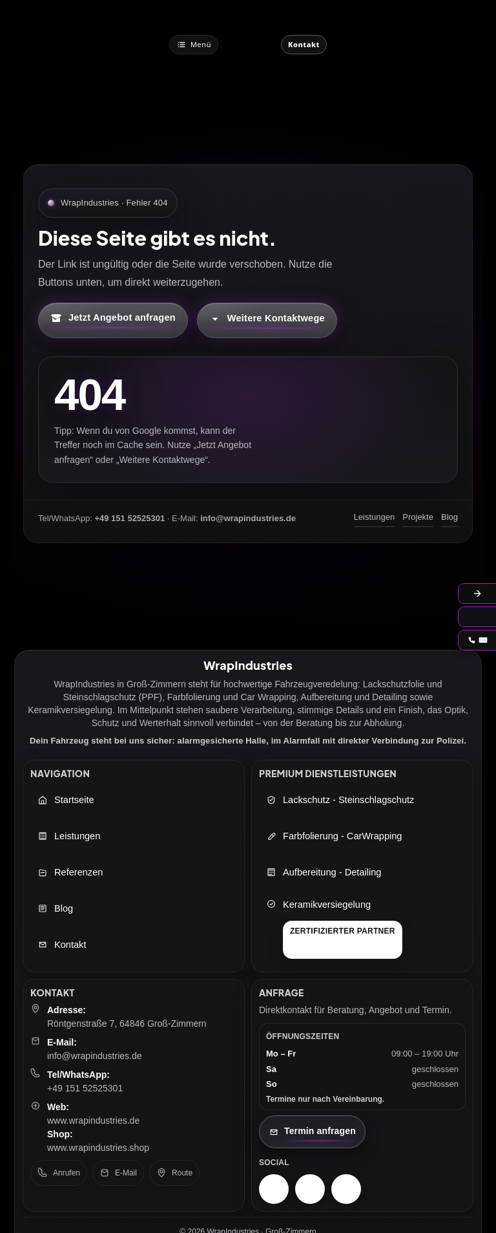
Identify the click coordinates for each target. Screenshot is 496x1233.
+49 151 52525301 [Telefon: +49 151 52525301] (85, 1088)
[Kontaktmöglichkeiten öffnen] (267, 320)
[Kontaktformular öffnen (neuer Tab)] (113, 320)
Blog (449, 517)
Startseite (65, 800)
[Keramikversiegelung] (334, 929)
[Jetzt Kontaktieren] (304, 44)
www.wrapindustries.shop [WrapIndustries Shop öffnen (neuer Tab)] (98, 1147)
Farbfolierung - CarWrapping (334, 836)
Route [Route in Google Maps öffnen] (174, 1173)
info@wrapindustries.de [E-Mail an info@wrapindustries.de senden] (94, 1056)
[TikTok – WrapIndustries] (346, 1189)
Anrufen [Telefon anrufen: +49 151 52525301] (58, 1173)
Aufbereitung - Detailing (323, 872)
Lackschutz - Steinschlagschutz (340, 800)
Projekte (417, 517)
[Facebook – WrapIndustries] (310, 1189)
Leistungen (374, 517)
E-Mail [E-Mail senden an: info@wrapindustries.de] (118, 1173)
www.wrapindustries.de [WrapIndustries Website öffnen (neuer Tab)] (93, 1120)
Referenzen (70, 872)
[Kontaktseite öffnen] (312, 1131)
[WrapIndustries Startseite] (249, 44)
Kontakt (61, 944)
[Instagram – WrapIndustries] (274, 1189)
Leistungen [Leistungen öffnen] (68, 836)
